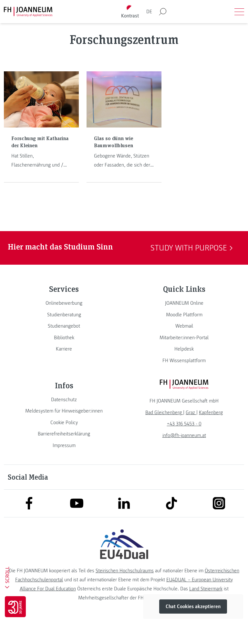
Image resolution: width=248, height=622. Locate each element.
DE (149, 11)
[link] (64, 303)
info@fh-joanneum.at (184, 435)
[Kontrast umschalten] (130, 12)
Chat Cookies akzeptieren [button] (193, 606)
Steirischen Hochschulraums (125, 570)
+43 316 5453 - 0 (184, 424)
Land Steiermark (205, 589)
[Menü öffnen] (239, 11)
